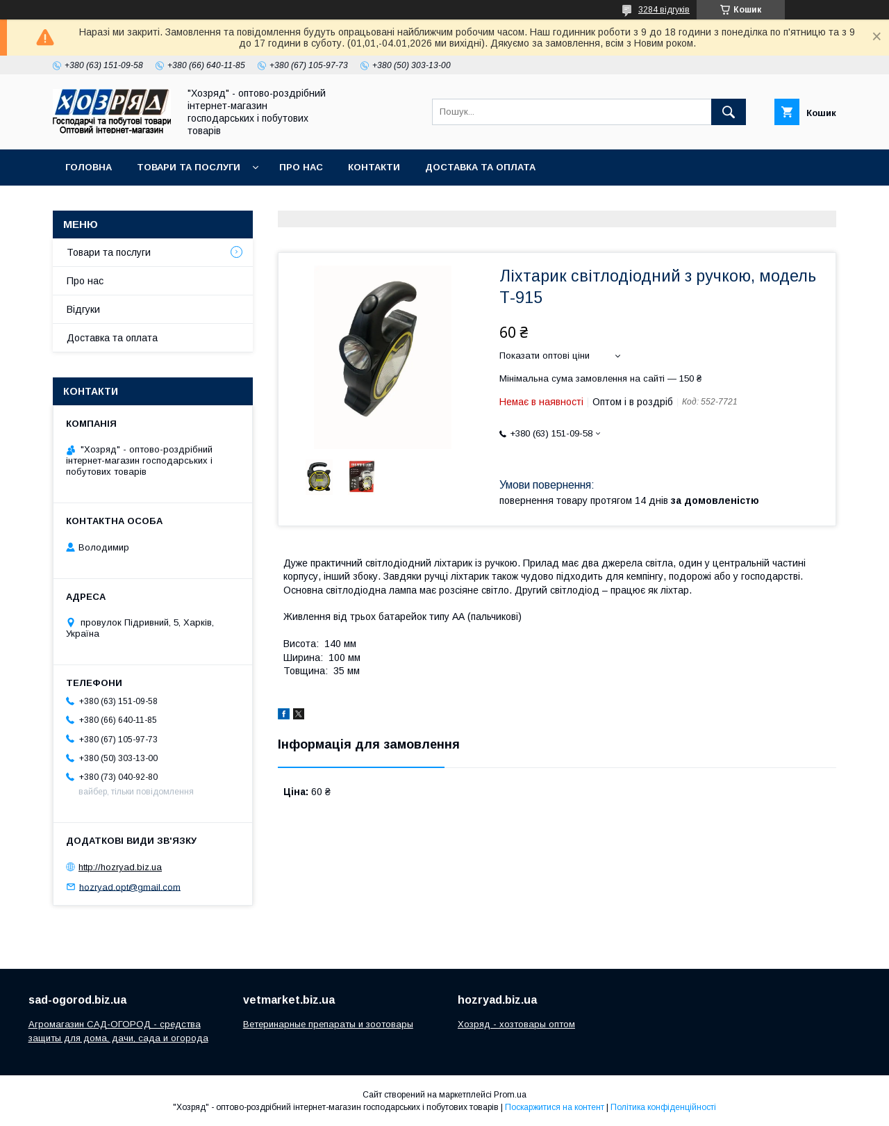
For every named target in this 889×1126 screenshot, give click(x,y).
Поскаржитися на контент (554, 1107)
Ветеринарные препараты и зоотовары (328, 1024)
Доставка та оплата (480, 167)
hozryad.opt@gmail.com (130, 886)
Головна (88, 167)
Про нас (301, 167)
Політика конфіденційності (663, 1107)
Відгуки (83, 309)
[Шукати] (728, 112)
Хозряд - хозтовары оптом (516, 1024)
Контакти (374, 167)
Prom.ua (510, 1095)
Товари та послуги (188, 167)
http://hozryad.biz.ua (120, 867)
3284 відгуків (664, 10)
